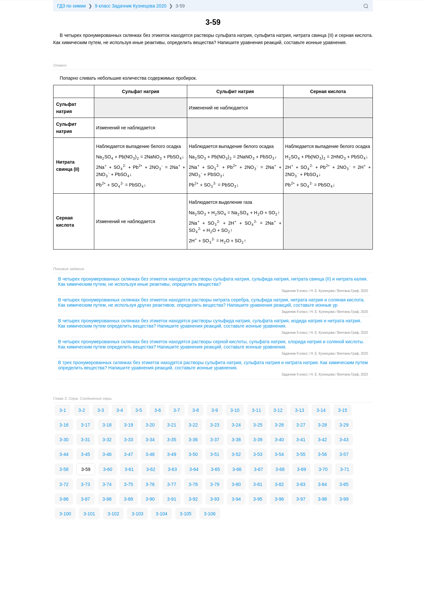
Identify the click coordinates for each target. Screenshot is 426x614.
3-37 (214, 439)
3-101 (89, 513)
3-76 (150, 484)
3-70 (322, 469)
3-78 (193, 484)
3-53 (257, 454)
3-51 (214, 454)
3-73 (85, 484)
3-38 (236, 439)
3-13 (299, 410)
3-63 (172, 469)
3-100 (65, 513)
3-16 (63, 425)
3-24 (236, 425)
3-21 (171, 425)
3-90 (150, 499)
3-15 (342, 410)
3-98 (322, 499)
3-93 (214, 499)
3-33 (128, 439)
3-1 (62, 410)
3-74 (107, 484)
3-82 (279, 484)
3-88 (107, 499)
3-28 (322, 425)
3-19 (128, 425)
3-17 (85, 425)
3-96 (279, 499)
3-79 (214, 484)
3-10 (234, 410)
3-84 (322, 484)
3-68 (279, 469)
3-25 (257, 425)
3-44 (63, 454)
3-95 (257, 499)
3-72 (63, 484)
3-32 (107, 439)
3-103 (137, 513)
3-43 (343, 439)
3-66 (236, 469)
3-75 (128, 484)
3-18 (107, 425)
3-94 (236, 499)
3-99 (343, 499)
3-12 (277, 410)
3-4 (119, 410)
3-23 (214, 425)
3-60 (107, 469)
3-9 (214, 410)
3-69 (301, 469)
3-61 (129, 469)
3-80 (236, 484)
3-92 (193, 499)
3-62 (150, 469)
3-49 (171, 454)
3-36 (193, 439)
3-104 (161, 513)
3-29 (343, 425)
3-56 (322, 454)
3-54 (279, 454)
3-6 (157, 410)
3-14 (321, 410)
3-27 (300, 425)
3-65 (215, 469)
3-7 (176, 410)
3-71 (344, 469)
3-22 (193, 425)
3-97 (300, 499)
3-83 (300, 484)
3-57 (343, 454)
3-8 (195, 410)
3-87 (85, 499)
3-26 (279, 425)
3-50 (193, 454)
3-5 (138, 410)
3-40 (279, 439)
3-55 (300, 454)
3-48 (150, 454)
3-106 (210, 513)
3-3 (100, 410)
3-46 (107, 454)
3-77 (171, 484)
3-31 (85, 439)
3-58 (63, 469)
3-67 (258, 469)
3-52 (236, 454)
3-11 (256, 410)
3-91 (171, 499)
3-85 (343, 484)
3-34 (150, 439)
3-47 (128, 454)
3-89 (128, 499)
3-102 (113, 513)
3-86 (63, 499)
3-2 (81, 410)
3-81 (257, 484)
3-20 (150, 425)
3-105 (185, 513)
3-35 (171, 439)
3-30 (63, 439)
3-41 (300, 439)
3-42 (322, 439)
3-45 (85, 454)
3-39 (257, 439)
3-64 (193, 469)
